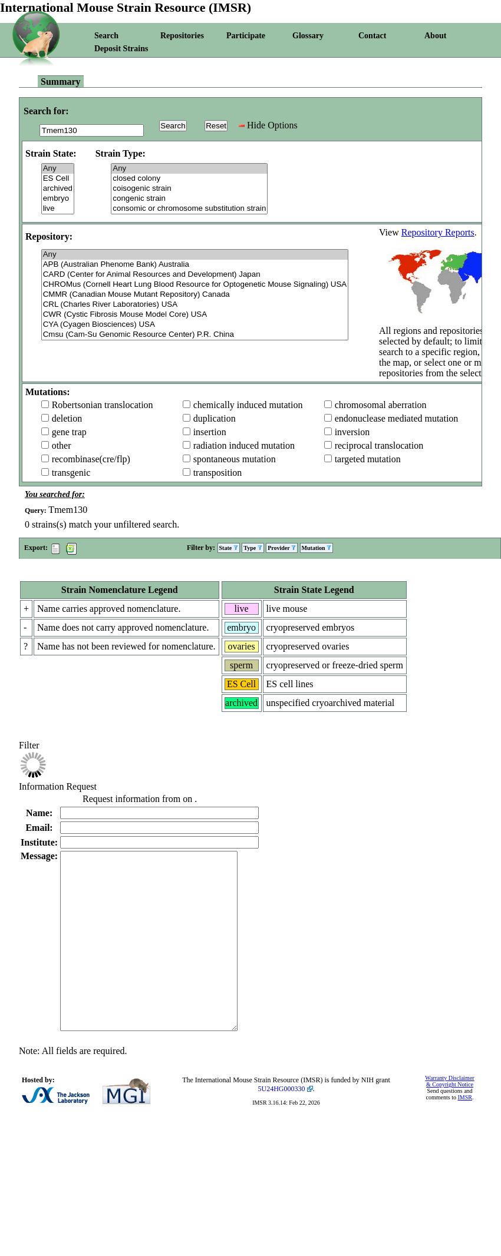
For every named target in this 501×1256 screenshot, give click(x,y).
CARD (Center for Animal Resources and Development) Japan (195, 275)
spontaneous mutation (234, 459)
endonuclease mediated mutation (397, 418)
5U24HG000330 (281, 1124)
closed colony (189, 179)
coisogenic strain (189, 189)
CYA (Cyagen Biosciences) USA (195, 325)
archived (58, 189)
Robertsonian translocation (102, 405)
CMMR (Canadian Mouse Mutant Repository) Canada (195, 295)
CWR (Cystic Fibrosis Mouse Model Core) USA (195, 315)
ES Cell (58, 179)
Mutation (317, 548)
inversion (352, 432)
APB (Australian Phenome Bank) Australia (195, 265)
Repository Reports (437, 232)
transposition (217, 473)
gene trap (69, 432)
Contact (372, 35)
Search (106, 35)
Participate (245, 35)
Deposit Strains (121, 48)
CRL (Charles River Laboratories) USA (195, 305)
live (58, 209)
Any (58, 169)
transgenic (71, 473)
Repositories (182, 35)
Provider (282, 548)
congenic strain (189, 199)
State (228, 548)
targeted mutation (368, 459)
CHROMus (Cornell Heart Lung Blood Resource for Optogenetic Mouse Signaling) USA (195, 285)
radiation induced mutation (244, 445)
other (61, 445)
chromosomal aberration (381, 405)
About (435, 35)
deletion (67, 418)
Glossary (308, 35)
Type (252, 548)
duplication (214, 418)
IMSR (464, 1132)
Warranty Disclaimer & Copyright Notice (449, 1116)
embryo (58, 199)
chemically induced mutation (248, 405)
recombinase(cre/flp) (91, 459)
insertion (209, 432)
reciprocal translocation (379, 445)
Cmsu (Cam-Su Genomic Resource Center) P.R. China (195, 335)
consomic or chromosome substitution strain (189, 209)
